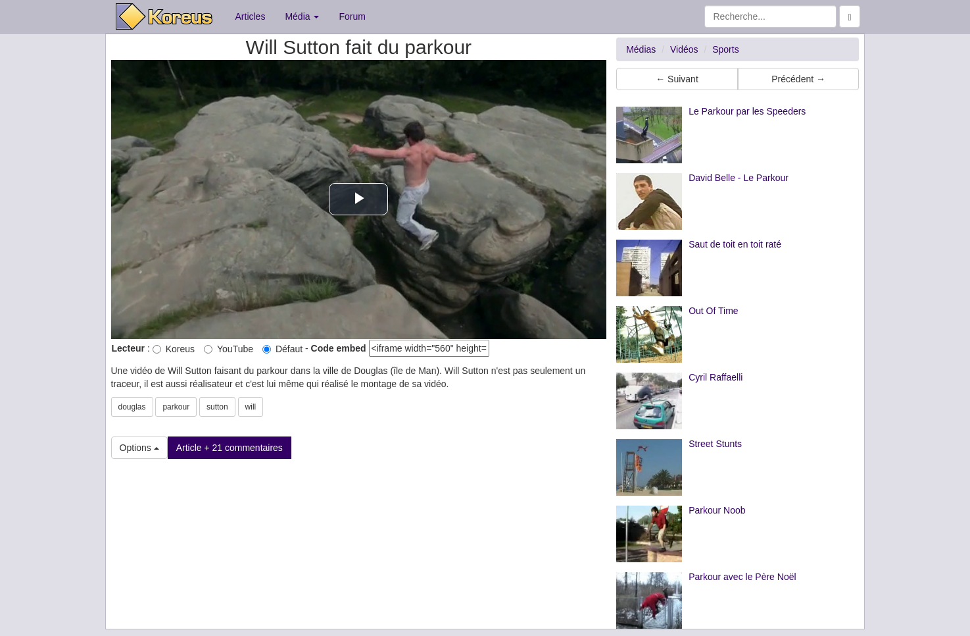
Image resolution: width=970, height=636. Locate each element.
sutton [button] (217, 406)
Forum (352, 16)
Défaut (282, 349)
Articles (250, 16)
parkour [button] (175, 406)
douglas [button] (132, 406)
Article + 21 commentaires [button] (229, 447)
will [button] (250, 406)
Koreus (174, 349)
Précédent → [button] (798, 79)
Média (302, 16)
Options (139, 447)
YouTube (228, 349)
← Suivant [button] (677, 79)
